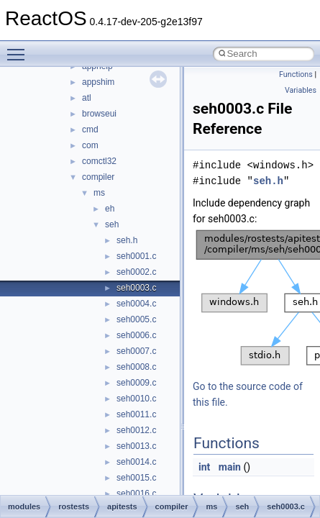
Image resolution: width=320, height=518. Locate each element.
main (230, 467)
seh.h (126, 240)
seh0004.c (136, 304)
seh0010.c (136, 399)
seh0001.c (136, 256)
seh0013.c (136, 446)
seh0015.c (136, 478)
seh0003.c (136, 288)
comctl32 (99, 161)
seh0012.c (136, 430)
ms (99, 193)
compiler (98, 177)
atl (86, 98)
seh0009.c (136, 383)
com (90, 145)
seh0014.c (136, 462)
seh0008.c (136, 367)
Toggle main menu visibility (19, 48)
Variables (300, 90)
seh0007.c (136, 351)
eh (109, 209)
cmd (90, 129)
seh (112, 224)
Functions (296, 74)
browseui (99, 114)
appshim (98, 82)
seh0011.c (136, 414)
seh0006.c (136, 335)
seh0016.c (136, 494)
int (204, 467)
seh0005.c (136, 319)
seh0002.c (136, 272)
